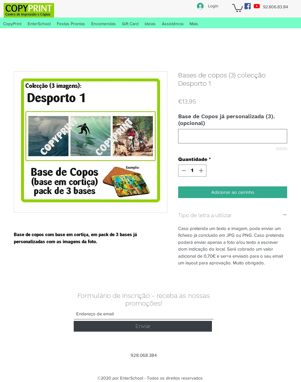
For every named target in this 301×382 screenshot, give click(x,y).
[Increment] (201, 170)
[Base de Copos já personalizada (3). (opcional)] (232, 136)
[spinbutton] (192, 170)
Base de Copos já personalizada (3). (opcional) (226, 119)
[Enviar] (143, 326)
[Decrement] (183, 170)
